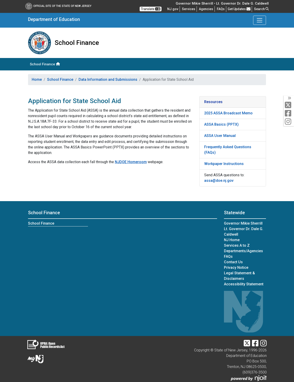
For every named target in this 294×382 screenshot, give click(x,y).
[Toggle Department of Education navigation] (259, 20)
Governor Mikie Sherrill (243, 223)
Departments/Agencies (243, 251)
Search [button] (261, 9)
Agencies (206, 9)
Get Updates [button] (239, 9)
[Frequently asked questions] (221, 9)
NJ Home (232, 240)
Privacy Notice (236, 267)
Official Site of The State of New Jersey (58, 6)
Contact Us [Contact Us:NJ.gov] (233, 262)
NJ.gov (172, 9)
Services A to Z (237, 245)
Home (37, 79)
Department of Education (54, 19)
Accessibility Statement (243, 284)
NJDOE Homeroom (131, 162)
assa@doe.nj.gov (219, 180)
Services (188, 9)
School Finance (45, 64)
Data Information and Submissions (108, 79)
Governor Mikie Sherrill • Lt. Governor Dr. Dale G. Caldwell (222, 3)
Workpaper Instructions (224, 164)
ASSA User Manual (220, 135)
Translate (150, 9)
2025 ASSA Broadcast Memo (228, 113)
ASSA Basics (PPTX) (221, 124)
